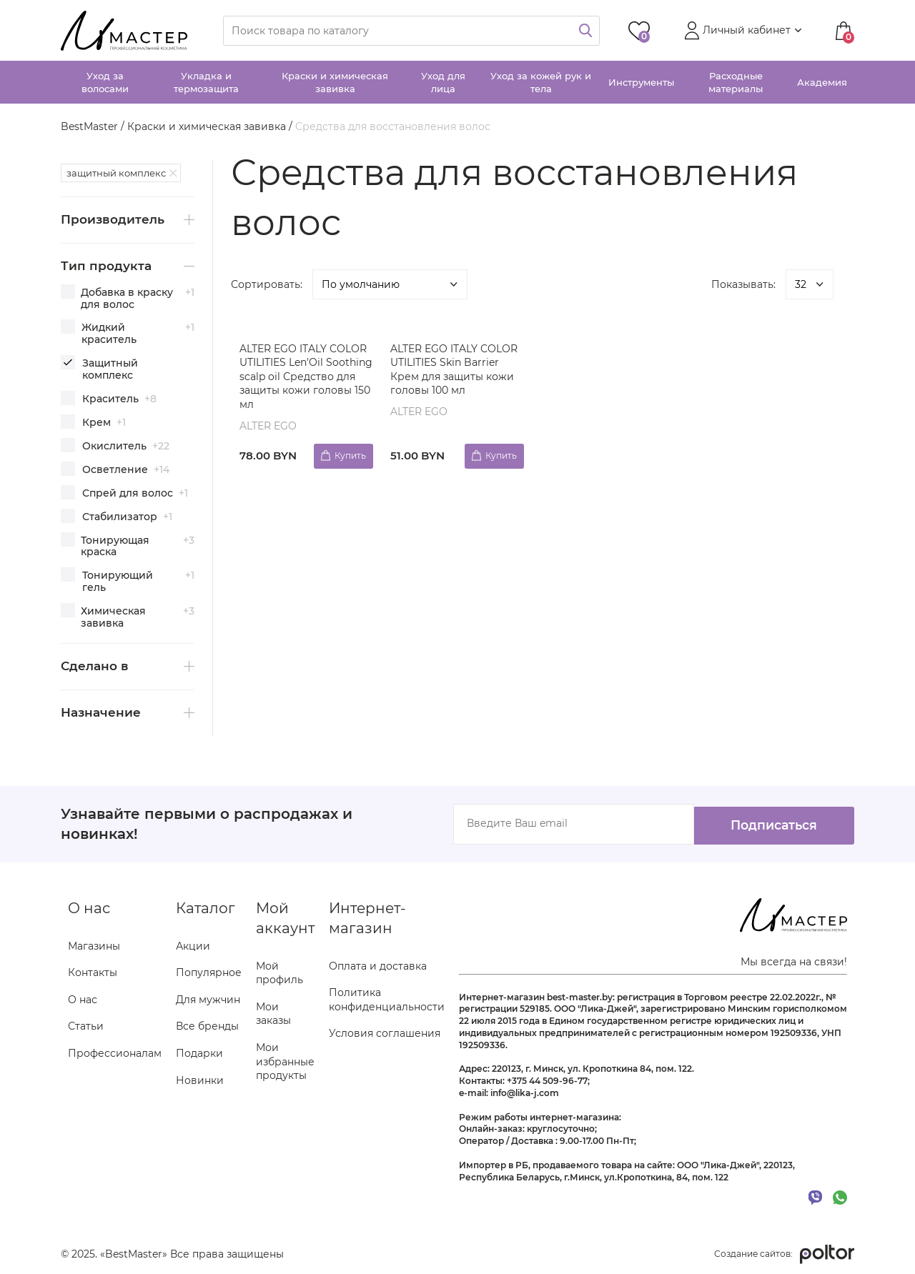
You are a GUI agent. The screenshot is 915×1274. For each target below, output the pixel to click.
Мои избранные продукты (285, 1060)
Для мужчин (208, 998)
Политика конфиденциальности (387, 999)
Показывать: (743, 284)
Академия (822, 82)
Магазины (94, 945)
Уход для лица (443, 82)
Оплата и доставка (378, 965)
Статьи (86, 1026)
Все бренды (207, 1026)
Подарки (199, 1052)
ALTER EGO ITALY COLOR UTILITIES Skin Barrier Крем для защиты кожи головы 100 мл (455, 369)
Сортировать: (266, 284)
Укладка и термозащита (206, 82)
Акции (193, 945)
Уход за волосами (105, 82)
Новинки (200, 1079)
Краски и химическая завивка (335, 82)
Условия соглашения (384, 1033)
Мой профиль (279, 972)
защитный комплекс (116, 173)
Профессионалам (115, 1052)
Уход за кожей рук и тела (540, 82)
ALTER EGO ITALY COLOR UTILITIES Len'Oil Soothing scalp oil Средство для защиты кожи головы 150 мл (305, 376)
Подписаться (765, 823)
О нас (82, 998)
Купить (348, 454)
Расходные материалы (735, 82)
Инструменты (641, 82)
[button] (741, 30)
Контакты (92, 972)
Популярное (209, 972)
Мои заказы (273, 1013)
